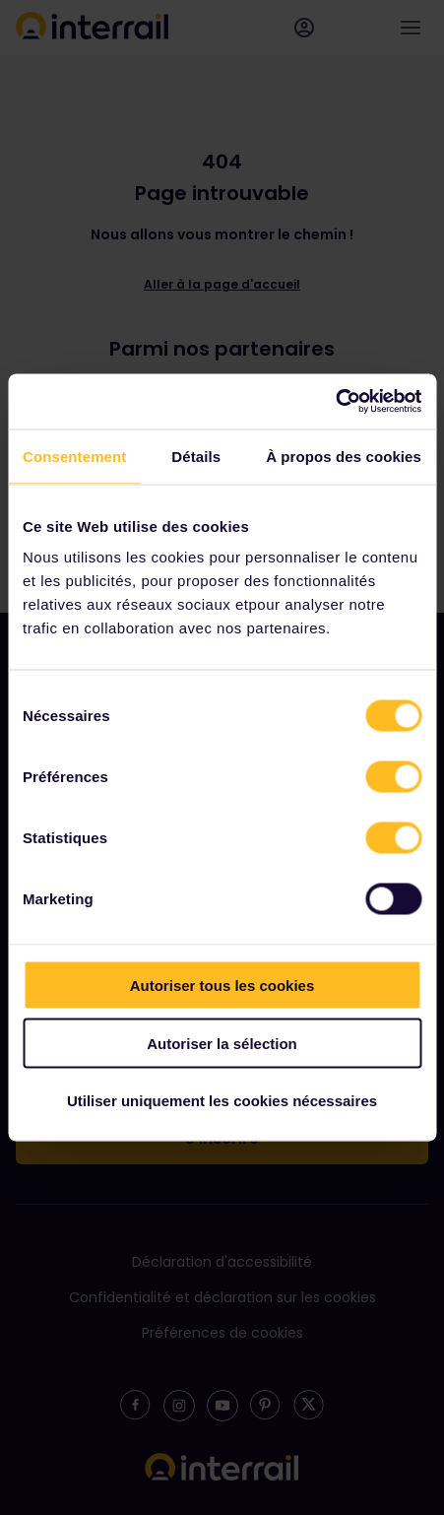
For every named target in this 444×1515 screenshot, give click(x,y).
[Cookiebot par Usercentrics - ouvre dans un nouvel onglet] (335, 402)
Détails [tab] (196, 455)
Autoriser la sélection (222, 1042)
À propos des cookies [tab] (343, 455)
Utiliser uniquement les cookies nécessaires (222, 1100)
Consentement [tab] (74, 455)
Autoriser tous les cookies (222, 985)
